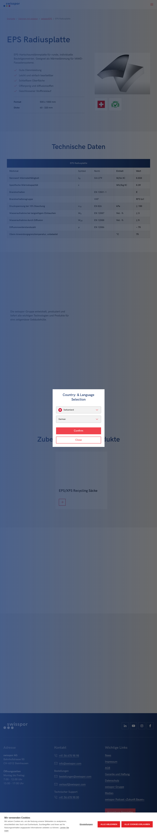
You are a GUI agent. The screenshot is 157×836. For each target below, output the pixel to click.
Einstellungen (86, 824)
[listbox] (78, 409)
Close (78, 439)
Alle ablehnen (109, 824)
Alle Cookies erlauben (137, 824)
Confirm (78, 430)
